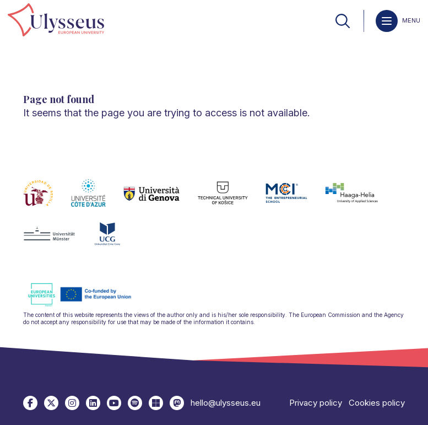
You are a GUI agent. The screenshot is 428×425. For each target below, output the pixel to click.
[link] (56, 20)
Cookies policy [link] (377, 402)
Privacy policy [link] (315, 402)
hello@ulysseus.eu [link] (226, 402)
